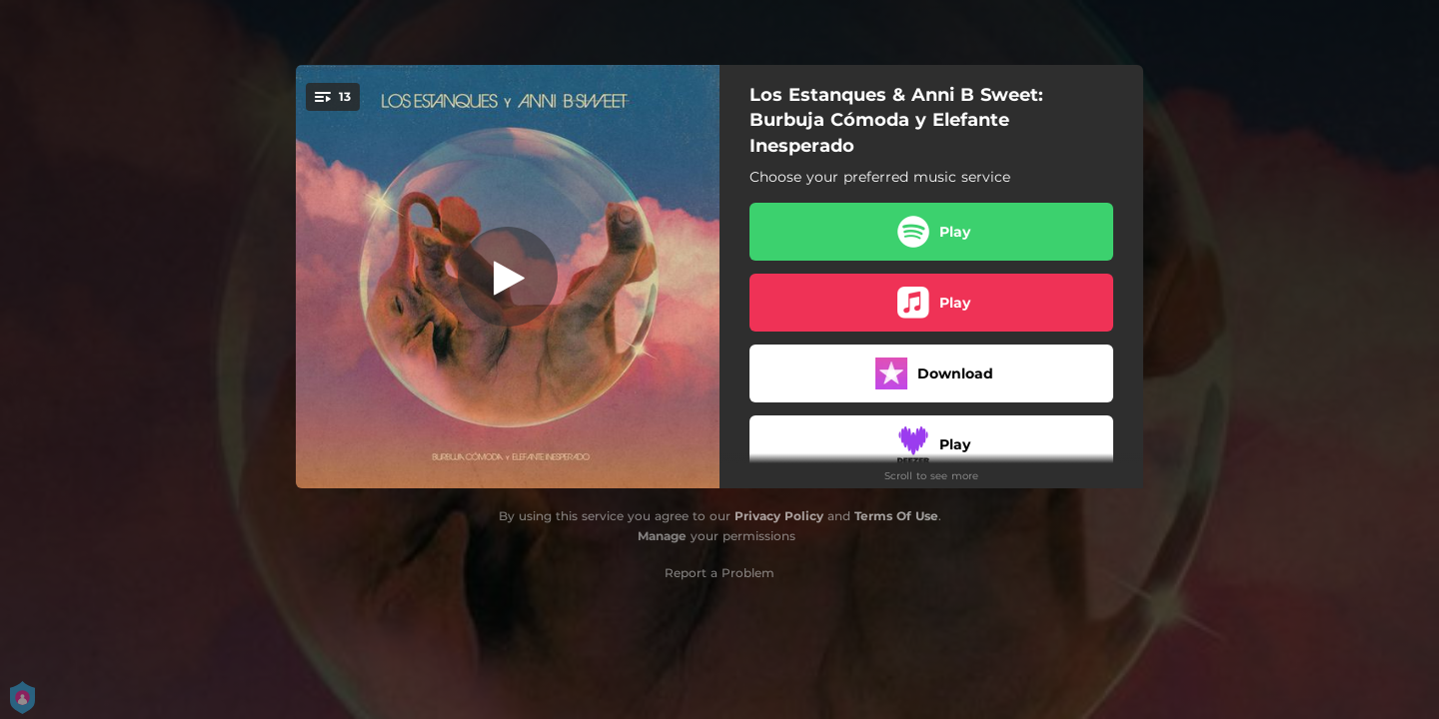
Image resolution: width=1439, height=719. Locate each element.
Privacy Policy (778, 515)
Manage (662, 535)
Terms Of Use (896, 515)
